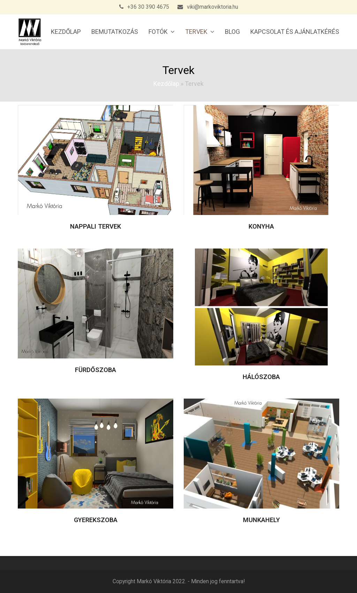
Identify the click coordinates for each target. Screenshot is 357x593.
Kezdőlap (166, 83)
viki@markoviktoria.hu (212, 6)
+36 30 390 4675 (148, 6)
